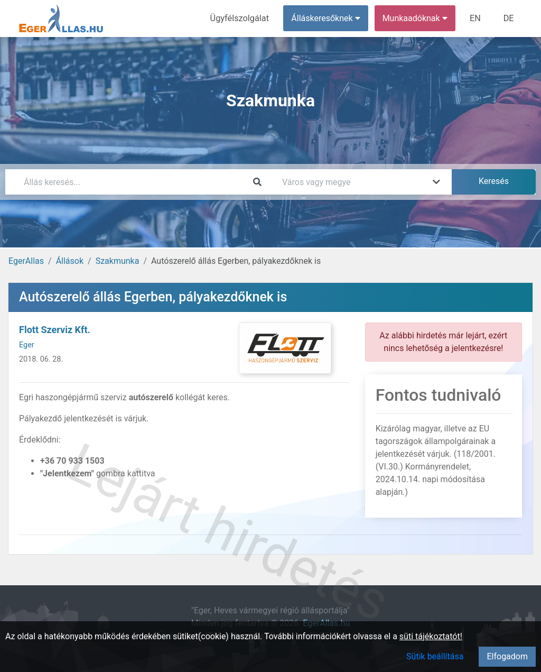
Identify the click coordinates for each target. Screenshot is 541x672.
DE (508, 18)
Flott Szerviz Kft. (54, 329)
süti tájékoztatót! (430, 636)
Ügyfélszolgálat (241, 18)
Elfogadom (507, 656)
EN (476, 18)
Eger (26, 344)
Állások (69, 261)
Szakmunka (117, 261)
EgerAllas (26, 261)
